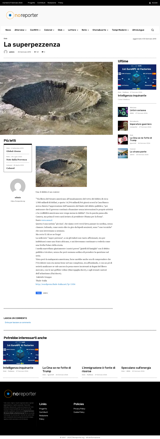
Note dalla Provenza (16, 159)
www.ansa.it (46, 220)
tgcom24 (133, 143)
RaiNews (126, 92)
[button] (152, 30)
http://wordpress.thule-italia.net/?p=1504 (55, 284)
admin (11, 52)
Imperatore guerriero (141, 124)
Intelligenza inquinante (132, 95)
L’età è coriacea (138, 110)
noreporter (133, 127)
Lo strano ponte (138, 152)
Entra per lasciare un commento (18, 322)
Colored (9, 165)
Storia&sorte (134, 121)
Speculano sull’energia (136, 367)
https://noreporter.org (18, 201)
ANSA (132, 113)
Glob (5, 38)
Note (8, 156)
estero (45, 293)
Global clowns (13, 151)
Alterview (133, 107)
